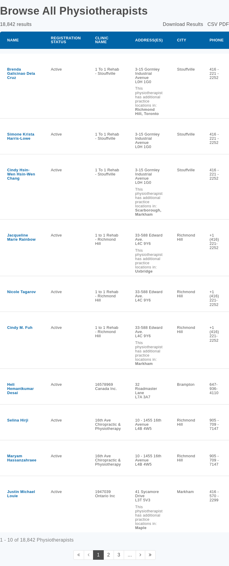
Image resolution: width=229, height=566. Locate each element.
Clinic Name (102, 40)
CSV (213, 24)
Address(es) (149, 40)
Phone (217, 40)
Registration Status (66, 40)
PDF (224, 24)
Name (13, 40)
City (181, 40)
